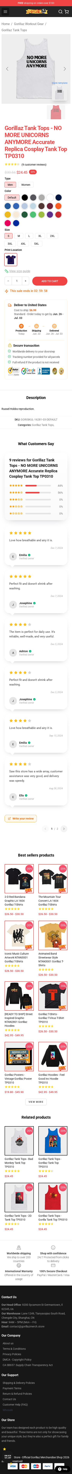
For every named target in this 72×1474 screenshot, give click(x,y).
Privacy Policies (12, 1354)
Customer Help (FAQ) (15, 1404)
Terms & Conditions (14, 1348)
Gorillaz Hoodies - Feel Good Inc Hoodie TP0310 (51, 1078)
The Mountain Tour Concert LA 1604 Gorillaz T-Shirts (49, 900)
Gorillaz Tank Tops (14, 30)
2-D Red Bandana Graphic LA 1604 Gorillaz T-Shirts (15, 900)
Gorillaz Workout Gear (29, 24)
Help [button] (62, 1469)
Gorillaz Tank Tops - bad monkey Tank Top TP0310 (19, 1162)
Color (8, 191)
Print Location (13, 249)
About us (8, 1343)
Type (8, 178)
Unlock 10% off (7, 1457)
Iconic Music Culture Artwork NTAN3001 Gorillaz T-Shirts (17, 957)
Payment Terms (12, 1388)
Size (7, 229)
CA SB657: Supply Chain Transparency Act (28, 1365)
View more (36, 1102)
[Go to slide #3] (56, 112)
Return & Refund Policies (17, 1393)
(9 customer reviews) (34, 164)
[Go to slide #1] (16, 112)
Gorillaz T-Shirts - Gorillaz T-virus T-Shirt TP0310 (51, 1018)
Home (6, 24)
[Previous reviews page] (45, 828)
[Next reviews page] (63, 828)
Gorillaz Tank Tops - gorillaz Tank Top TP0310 (49, 1162)
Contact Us (9, 1399)
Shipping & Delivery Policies (19, 1382)
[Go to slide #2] (36, 112)
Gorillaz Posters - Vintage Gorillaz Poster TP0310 (18, 1078)
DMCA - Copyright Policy (17, 1359)
